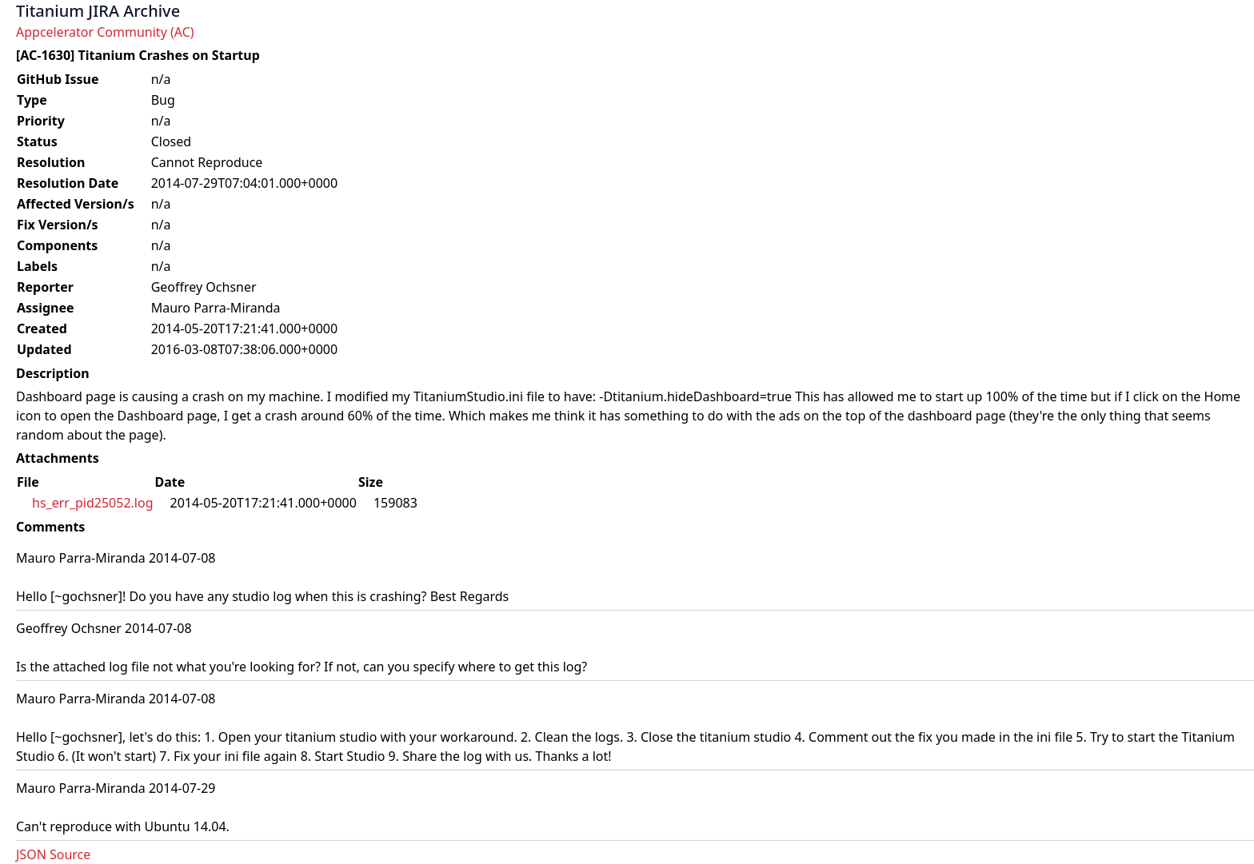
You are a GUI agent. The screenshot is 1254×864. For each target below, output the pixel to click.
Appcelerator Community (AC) (105, 32)
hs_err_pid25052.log (93, 503)
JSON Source (53, 854)
